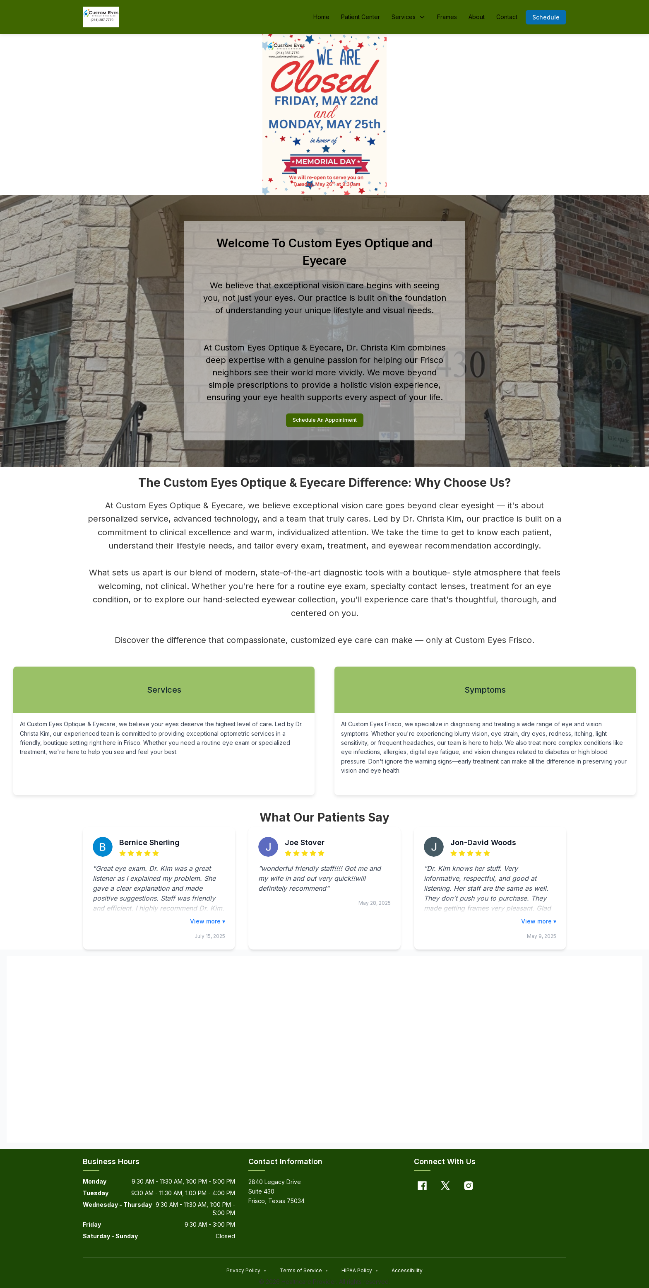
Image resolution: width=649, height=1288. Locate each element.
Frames (447, 16)
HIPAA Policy (359, 1272)
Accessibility (407, 1272)
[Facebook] (422, 1187)
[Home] (101, 17)
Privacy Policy (246, 1272)
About (477, 16)
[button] (546, 17)
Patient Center (360, 16)
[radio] (122, 854)
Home (321, 16)
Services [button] (408, 16)
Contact (506, 16)
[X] (445, 1187)
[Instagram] (468, 1187)
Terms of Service (304, 1272)
